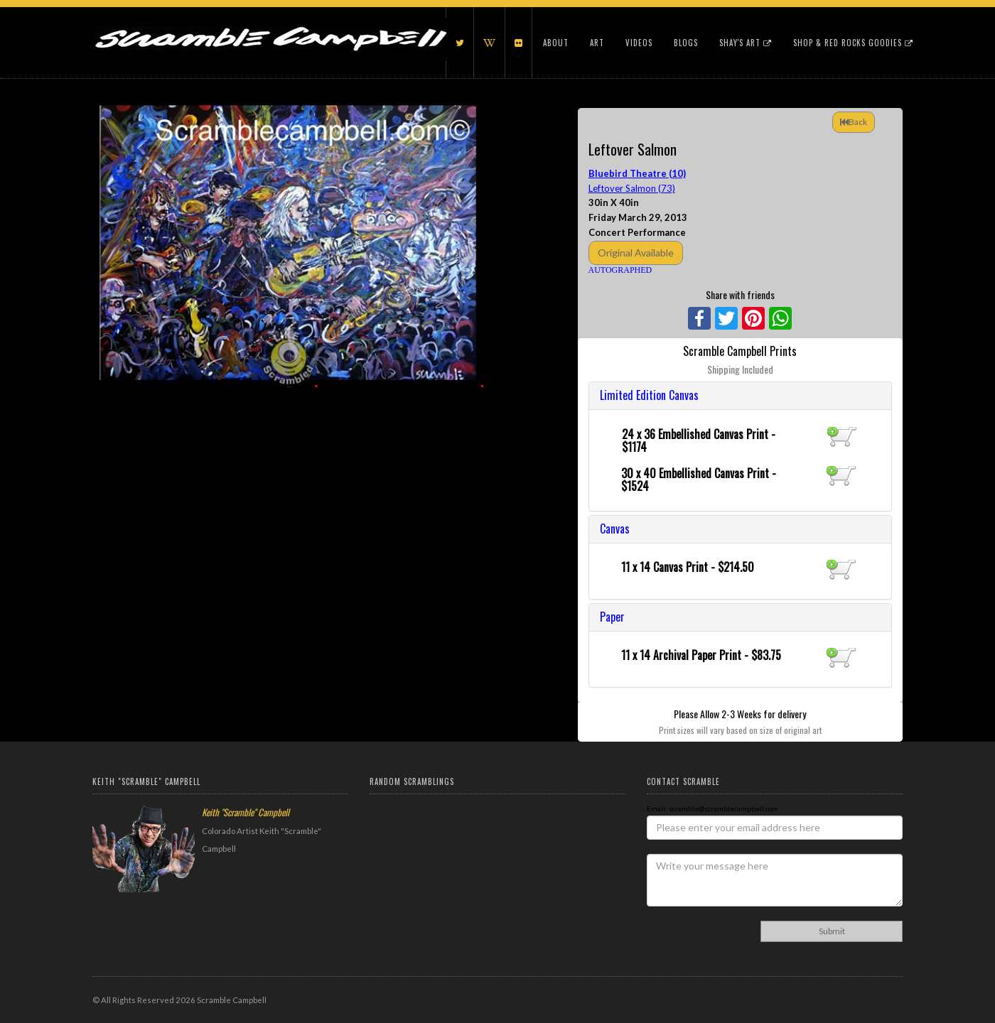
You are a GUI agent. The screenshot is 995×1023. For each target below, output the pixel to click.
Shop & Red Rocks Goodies (853, 42)
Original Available (636, 253)
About (556, 42)
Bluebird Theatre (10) (637, 173)
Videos (638, 42)
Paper (612, 616)
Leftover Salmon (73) (631, 188)
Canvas (615, 528)
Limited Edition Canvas (649, 395)
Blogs (686, 42)
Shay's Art (745, 42)
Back (853, 122)
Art (597, 42)
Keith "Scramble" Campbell (245, 812)
